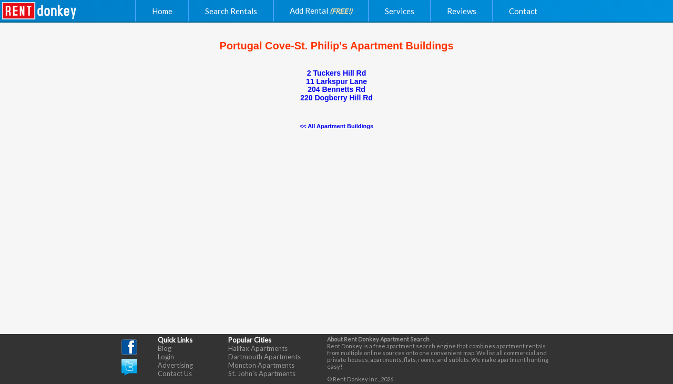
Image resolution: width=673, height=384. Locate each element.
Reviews (461, 11)
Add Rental (321, 10)
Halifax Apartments (258, 348)
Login (166, 356)
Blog (164, 348)
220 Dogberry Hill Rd (336, 98)
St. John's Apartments (261, 373)
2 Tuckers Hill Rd (336, 73)
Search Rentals (231, 11)
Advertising (175, 365)
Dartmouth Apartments (264, 356)
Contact (523, 11)
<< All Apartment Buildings (336, 126)
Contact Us (175, 373)
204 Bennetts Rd (336, 89)
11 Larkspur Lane (336, 81)
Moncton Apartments (261, 365)
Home (162, 11)
